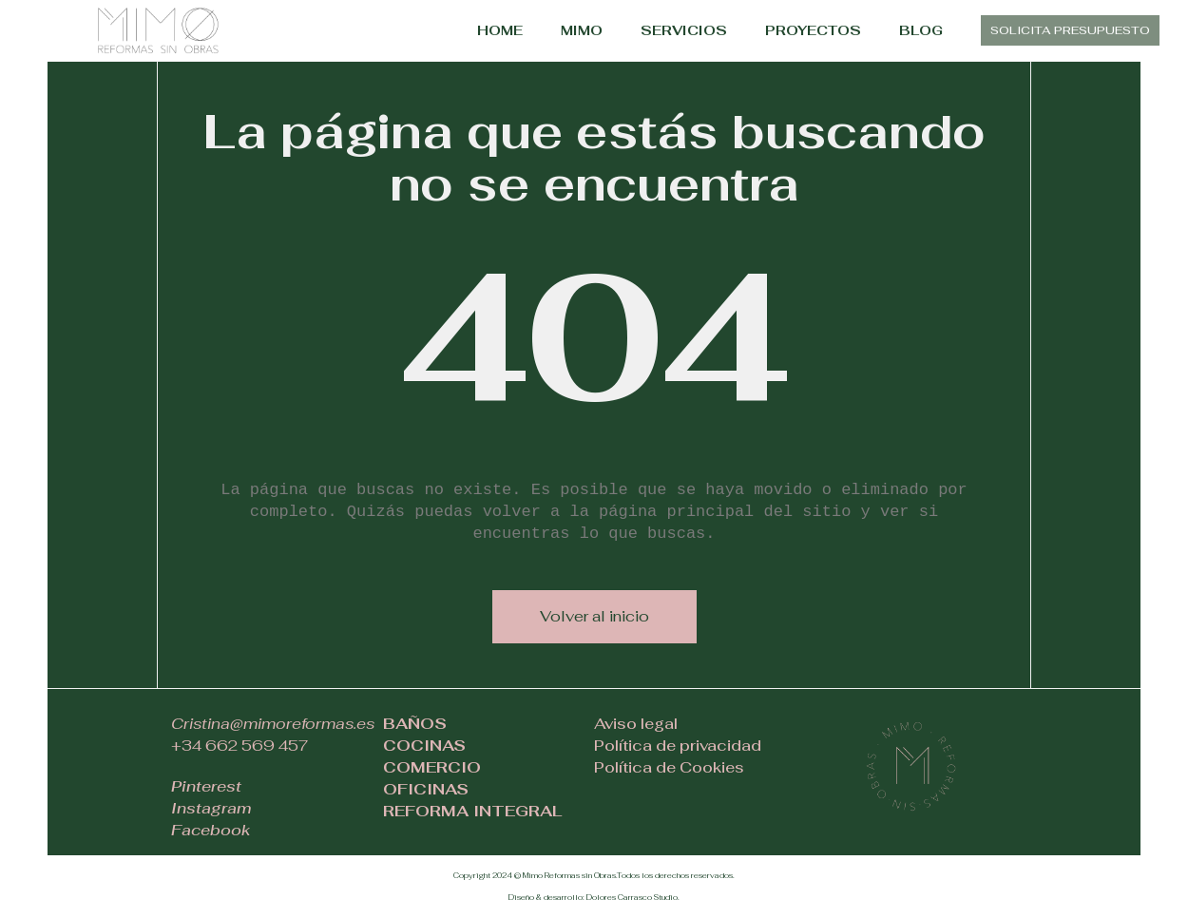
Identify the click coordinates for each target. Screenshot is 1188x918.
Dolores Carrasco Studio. (633, 897)
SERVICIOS (684, 30)
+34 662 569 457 (240, 745)
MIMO (582, 30)
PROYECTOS (813, 30)
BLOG (921, 30)
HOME (500, 30)
